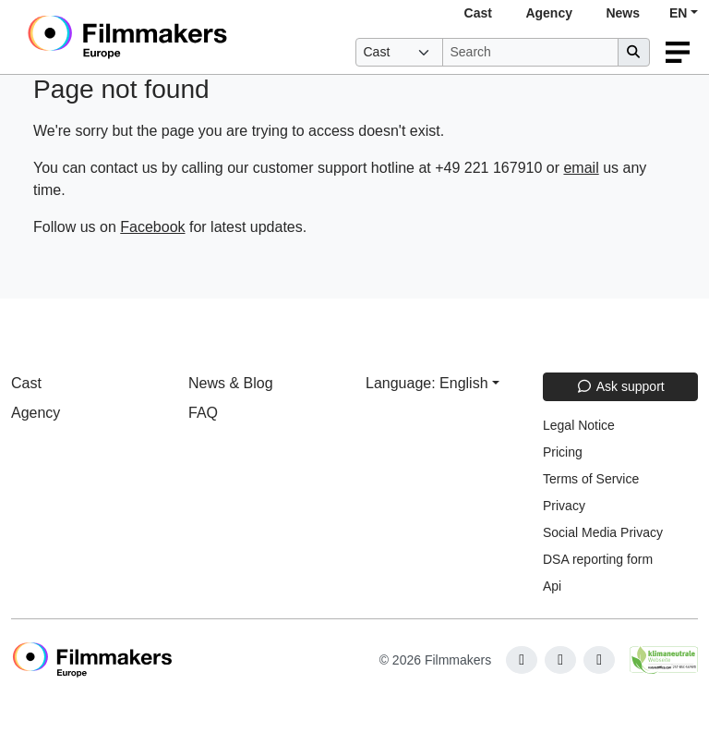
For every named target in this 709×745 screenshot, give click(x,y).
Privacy (564, 505)
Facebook (152, 227)
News (623, 13)
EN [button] (678, 13)
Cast (478, 13)
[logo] (172, 37)
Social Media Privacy (603, 532)
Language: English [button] (427, 383)
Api (552, 586)
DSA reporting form (598, 559)
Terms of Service (591, 478)
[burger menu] (678, 52)
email (580, 168)
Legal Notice (579, 425)
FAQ (203, 413)
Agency (548, 13)
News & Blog (230, 383)
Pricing (563, 452)
